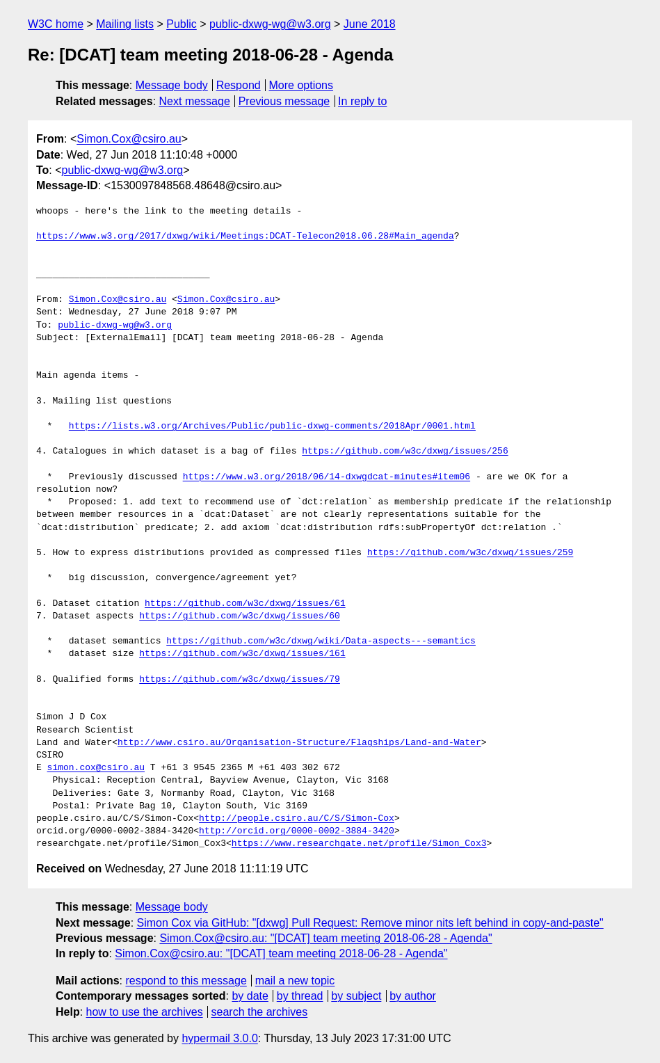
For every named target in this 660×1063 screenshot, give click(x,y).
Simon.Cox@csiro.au (129, 139)
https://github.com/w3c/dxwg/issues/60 (239, 616)
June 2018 (370, 24)
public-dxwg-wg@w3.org (270, 24)
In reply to (362, 101)
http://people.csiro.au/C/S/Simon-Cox (296, 819)
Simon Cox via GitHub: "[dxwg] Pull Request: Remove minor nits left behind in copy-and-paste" (370, 923)
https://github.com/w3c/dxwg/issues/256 (405, 451)
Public (181, 24)
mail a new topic (295, 980)
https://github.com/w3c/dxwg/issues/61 (245, 604)
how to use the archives (144, 1012)
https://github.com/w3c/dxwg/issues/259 (470, 553)
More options (301, 85)
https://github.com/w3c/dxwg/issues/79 (239, 679)
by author (412, 996)
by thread (300, 996)
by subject (356, 996)
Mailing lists (125, 24)
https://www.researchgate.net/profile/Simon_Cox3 (359, 844)
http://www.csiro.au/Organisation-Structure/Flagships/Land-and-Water (299, 743)
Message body (172, 85)
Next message (194, 101)
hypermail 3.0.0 (219, 1038)
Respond (238, 85)
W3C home (55, 24)
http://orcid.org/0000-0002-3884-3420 (296, 831)
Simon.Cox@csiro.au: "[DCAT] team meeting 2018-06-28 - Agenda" (325, 938)
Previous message (284, 101)
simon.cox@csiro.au (96, 768)
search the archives (259, 1012)
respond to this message (185, 980)
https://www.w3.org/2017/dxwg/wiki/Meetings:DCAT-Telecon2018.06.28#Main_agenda (245, 236)
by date (250, 996)
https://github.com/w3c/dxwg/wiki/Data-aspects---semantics (321, 641)
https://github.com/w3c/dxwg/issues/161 (242, 654)
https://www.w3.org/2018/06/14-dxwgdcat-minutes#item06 (326, 477)
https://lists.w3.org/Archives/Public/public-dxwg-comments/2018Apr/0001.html (272, 426)
